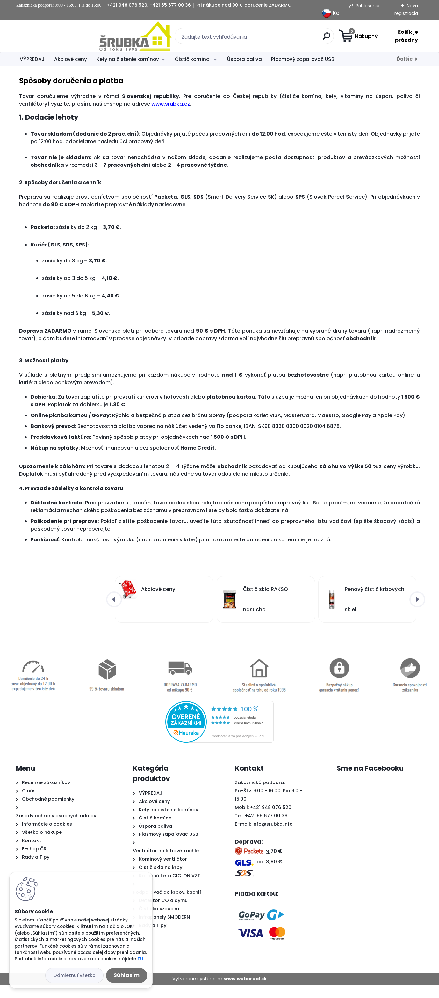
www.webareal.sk (245, 991)
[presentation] (114, 612)
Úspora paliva (244, 59)
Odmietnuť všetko (74, 975)
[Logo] (55, 36)
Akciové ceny (70, 59)
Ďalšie (405, 58)
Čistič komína (193, 59)
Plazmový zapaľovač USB (303, 59)
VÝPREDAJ (32, 59)
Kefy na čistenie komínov (128, 59)
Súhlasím (127, 975)
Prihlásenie (367, 6)
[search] (281, 38)
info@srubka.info (272, 837)
